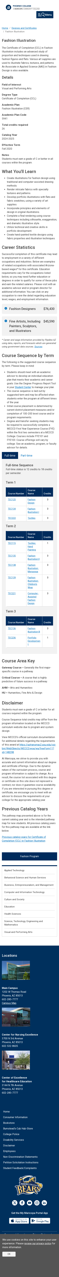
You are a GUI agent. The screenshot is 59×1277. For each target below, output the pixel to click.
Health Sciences (12, 913)
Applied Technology (14, 870)
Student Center (23, 387)
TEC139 (12, 577)
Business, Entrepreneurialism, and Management (28, 885)
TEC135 (12, 556)
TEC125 (12, 499)
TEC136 (12, 628)
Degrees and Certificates (24, 28)
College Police (11, 1134)
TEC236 (12, 637)
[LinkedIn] (44, 1203)
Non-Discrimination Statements (20, 1156)
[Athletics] (29, 1185)
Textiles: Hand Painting (32, 546)
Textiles (31, 518)
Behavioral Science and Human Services (25, 877)
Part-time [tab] (26, 455)
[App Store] (19, 1220)
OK (9, 1254)
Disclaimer (9, 1145)
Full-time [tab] (10, 455)
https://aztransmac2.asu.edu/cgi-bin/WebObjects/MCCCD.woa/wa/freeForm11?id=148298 (29, 748)
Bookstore (9, 1122)
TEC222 (12, 518)
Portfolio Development (34, 641)
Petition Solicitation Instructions (20, 1162)
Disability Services (13, 1139)
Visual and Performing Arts (18, 932)
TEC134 (12, 509)
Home (5, 28)
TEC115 (12, 543)
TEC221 (12, 593)
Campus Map (9, 1003)
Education (9, 906)
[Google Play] (40, 1220)
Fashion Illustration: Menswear (33, 568)
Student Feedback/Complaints (20, 1168)
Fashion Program (29, 856)
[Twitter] (14, 1203)
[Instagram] (37, 1203)
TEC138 (12, 565)
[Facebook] (22, 1203)
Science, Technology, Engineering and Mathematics (23, 923)
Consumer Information (15, 1117)
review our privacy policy (37, 1243)
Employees (9, 1151)
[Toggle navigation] (44, 14)
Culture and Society (14, 899)
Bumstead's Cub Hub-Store (18, 1128)
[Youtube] (29, 1203)
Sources (38, 346)
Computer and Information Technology (24, 892)
